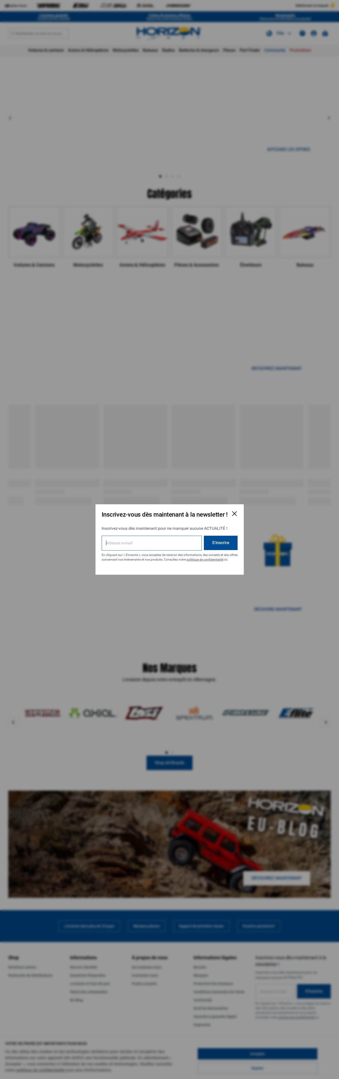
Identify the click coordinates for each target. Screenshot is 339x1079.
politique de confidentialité (205, 559)
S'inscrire (220, 542)
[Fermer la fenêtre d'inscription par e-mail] (234, 513)
